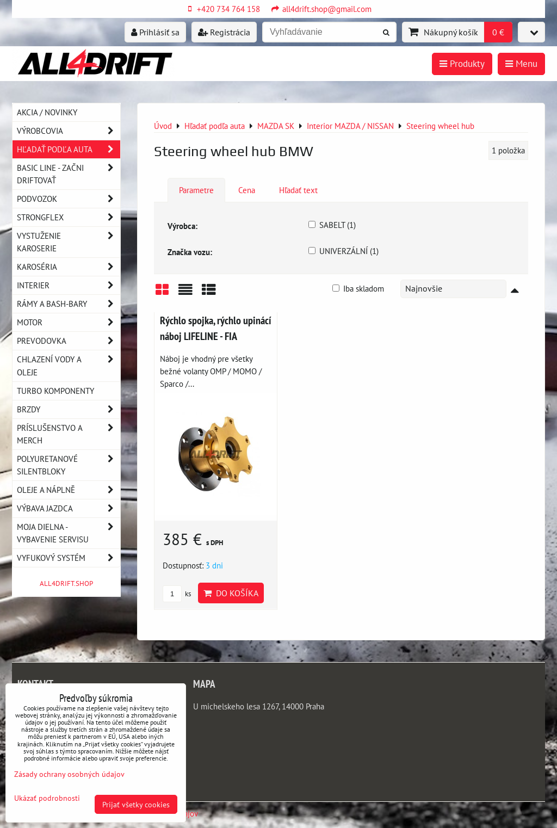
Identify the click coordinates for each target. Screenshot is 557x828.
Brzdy (68, 409)
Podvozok (68, 199)
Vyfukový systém (68, 558)
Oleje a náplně (68, 490)
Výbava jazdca (68, 508)
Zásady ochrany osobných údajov (69, 774)
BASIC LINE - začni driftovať (68, 174)
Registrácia (224, 32)
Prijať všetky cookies (136, 804)
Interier (68, 285)
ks (177, 593)
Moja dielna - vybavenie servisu (68, 533)
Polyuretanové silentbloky (68, 465)
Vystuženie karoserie (68, 242)
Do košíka (230, 593)
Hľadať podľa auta (68, 149)
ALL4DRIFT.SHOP (66, 583)
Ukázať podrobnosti (47, 798)
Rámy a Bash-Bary (68, 304)
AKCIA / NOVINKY (47, 112)
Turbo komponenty (55, 390)
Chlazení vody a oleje (68, 365)
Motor (68, 322)
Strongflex (68, 217)
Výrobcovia (68, 131)
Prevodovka (68, 341)
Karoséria (68, 267)
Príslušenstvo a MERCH (68, 434)
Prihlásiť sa (155, 32)
